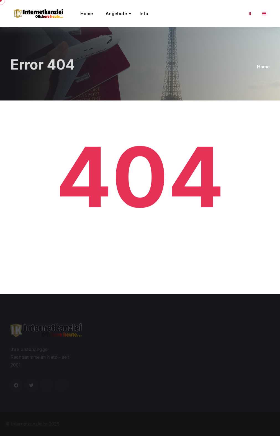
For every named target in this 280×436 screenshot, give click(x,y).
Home (86, 13)
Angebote (116, 13)
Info (144, 13)
